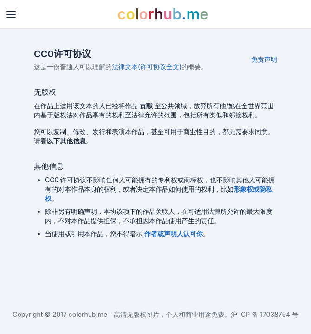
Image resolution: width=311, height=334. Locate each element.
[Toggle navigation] (11, 14)
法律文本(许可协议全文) (146, 67)
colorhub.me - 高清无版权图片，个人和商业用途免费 (147, 314)
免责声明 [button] (264, 59)
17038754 (275, 314)
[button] (173, 234)
